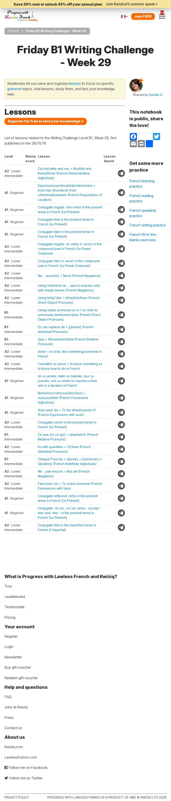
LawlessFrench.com (20, 757)
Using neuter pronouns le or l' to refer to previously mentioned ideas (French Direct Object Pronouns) (69, 314)
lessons (75, 83)
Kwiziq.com (13, 747)
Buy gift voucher (17, 667)
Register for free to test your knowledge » (45, 121)
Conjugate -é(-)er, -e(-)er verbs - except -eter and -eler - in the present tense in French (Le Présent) (69, 512)
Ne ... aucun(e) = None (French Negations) (69, 276)
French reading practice (141, 198)
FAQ (8, 697)
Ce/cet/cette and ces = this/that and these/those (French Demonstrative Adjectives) (64, 173)
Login (8, 646)
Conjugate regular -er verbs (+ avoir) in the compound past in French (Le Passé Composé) (70, 248)
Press (9, 717)
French (13, 31)
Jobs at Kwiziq (16, 707)
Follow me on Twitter (23, 778)
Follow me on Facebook (25, 767)
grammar (14, 89)
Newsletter (13, 657)
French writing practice (147, 225)
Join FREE (143, 16)
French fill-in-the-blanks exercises (143, 237)
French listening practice (142, 184)
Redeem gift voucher (21, 678)
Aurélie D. (156, 95)
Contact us (13, 728)
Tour (8, 586)
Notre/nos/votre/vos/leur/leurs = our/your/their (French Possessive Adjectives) (63, 397)
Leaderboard (14, 596)
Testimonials (14, 607)
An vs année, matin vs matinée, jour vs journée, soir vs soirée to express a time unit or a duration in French (67, 380)
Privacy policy (16, 797)
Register (11, 636)
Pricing (9, 617)
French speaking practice (142, 213)
